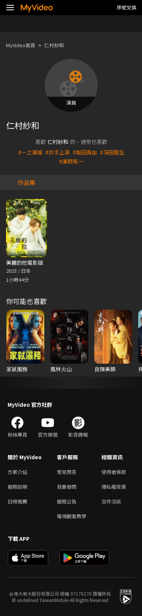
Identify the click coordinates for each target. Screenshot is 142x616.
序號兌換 (126, 7)
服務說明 (17, 486)
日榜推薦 (17, 501)
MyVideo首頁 (20, 45)
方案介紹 (17, 472)
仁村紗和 (54, 45)
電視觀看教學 (71, 516)
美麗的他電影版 (24, 262)
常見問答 (66, 472)
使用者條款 (113, 472)
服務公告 (66, 501)
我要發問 (66, 486)
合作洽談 (111, 501)
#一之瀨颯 (30, 152)
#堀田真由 (85, 152)
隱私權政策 (113, 486)
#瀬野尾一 (71, 161)
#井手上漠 (57, 152)
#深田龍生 (112, 152)
